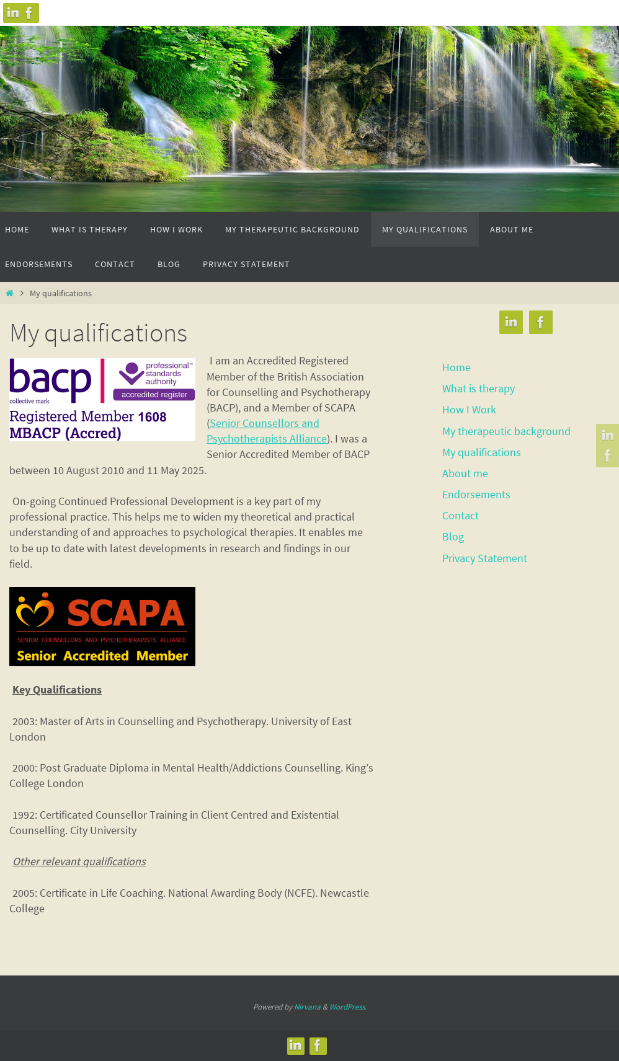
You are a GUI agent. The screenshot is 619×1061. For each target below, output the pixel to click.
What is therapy (478, 388)
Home (456, 367)
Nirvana (307, 1007)
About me (465, 473)
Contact (460, 515)
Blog (453, 536)
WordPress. (348, 1007)
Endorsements (476, 494)
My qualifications (481, 452)
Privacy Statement (484, 558)
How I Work (469, 409)
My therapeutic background (506, 431)
